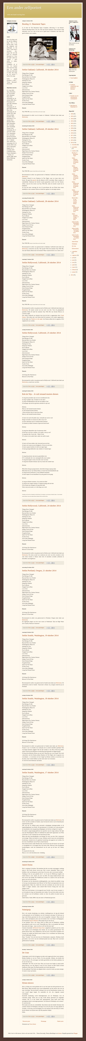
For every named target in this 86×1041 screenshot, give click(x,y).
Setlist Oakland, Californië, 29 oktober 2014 (40, 129)
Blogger (75, 1033)
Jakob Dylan (27, 865)
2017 (72, 135)
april (73, 264)
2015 (72, 140)
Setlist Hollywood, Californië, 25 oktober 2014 (41, 333)
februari (74, 269)
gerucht (35, 180)
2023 (72, 121)
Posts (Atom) (33, 1024)
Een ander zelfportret (24, 7)
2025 (72, 116)
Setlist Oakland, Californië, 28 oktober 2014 (40, 201)
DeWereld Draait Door (39, 928)
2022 (72, 123)
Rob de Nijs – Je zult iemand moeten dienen (40, 394)
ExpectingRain (74, 78)
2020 (72, 128)
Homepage (43, 1021)
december (74, 144)
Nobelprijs (26, 910)
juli (73, 257)
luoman (60, 1033)
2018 (72, 133)
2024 (72, 118)
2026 (72, 113)
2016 (72, 137)
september (74, 251)
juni (73, 260)
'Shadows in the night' (37, 319)
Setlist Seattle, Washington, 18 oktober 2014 (40, 698)
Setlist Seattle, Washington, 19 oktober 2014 (40, 635)
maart (73, 267)
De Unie (25, 953)
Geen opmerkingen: (40, 64)
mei (73, 262)
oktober (74, 150)
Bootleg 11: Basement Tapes (33, 24)
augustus (74, 255)
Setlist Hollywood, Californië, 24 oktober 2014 (41, 506)
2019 (72, 130)
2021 (72, 125)
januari (74, 272)
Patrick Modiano (33, 920)
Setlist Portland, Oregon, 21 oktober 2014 (39, 570)
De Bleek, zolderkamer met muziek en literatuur (75, 87)
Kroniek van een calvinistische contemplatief (74, 97)
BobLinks (24, 117)
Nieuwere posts (26, 1021)
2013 (72, 275)
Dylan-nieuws (28, 983)
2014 (72, 142)
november (74, 147)
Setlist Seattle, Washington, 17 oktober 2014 (40, 772)
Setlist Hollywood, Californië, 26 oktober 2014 (41, 262)
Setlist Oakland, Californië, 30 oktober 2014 (40, 70)
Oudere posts (60, 1021)
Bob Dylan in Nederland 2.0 (74, 106)
